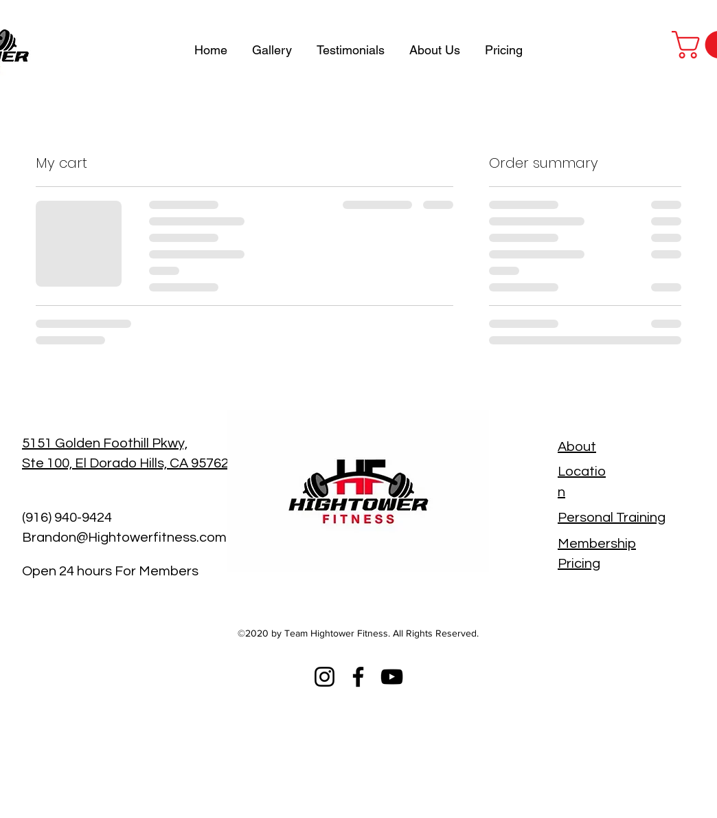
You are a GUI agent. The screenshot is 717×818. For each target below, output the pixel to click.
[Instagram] (324, 676)
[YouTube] (391, 676)
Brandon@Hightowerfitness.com (124, 537)
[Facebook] (358, 676)
